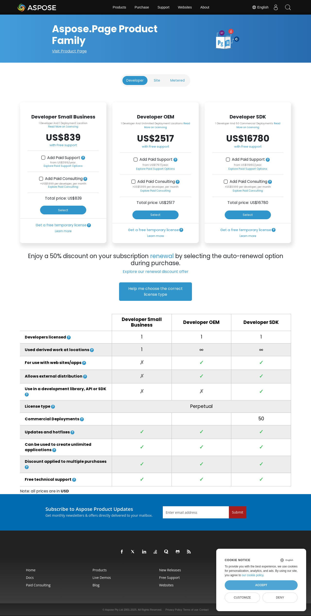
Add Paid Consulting (64, 178)
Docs (30, 577)
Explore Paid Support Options (63, 166)
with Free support (63, 145)
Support (163, 7)
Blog (96, 585)
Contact (203, 609)
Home (31, 570)
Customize (242, 597)
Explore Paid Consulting (63, 187)
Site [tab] (157, 80)
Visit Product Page (69, 51)
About (204, 7)
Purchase (142, 7)
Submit (237, 512)
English (260, 7)
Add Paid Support (63, 158)
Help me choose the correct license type (155, 291)
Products (119, 7)
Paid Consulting (38, 585)
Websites (185, 7)
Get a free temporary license (61, 225)
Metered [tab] (177, 80)
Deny (280, 597)
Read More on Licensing (63, 126)
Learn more (63, 231)
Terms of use (190, 609)
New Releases (170, 570)
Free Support (169, 577)
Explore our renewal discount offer (156, 271)
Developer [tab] (135, 80)
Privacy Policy (173, 609)
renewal (162, 256)
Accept (261, 585)
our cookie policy (252, 575)
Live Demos (102, 577)
